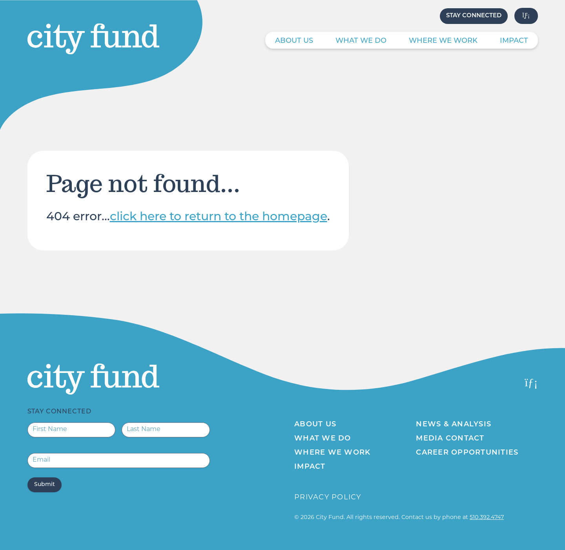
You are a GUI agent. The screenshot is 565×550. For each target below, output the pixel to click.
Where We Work (443, 41)
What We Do (360, 41)
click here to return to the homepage (218, 217)
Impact (514, 41)
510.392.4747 (487, 518)
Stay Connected (473, 16)
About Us (294, 41)
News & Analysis (453, 424)
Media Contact (450, 438)
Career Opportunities (467, 453)
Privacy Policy (327, 497)
